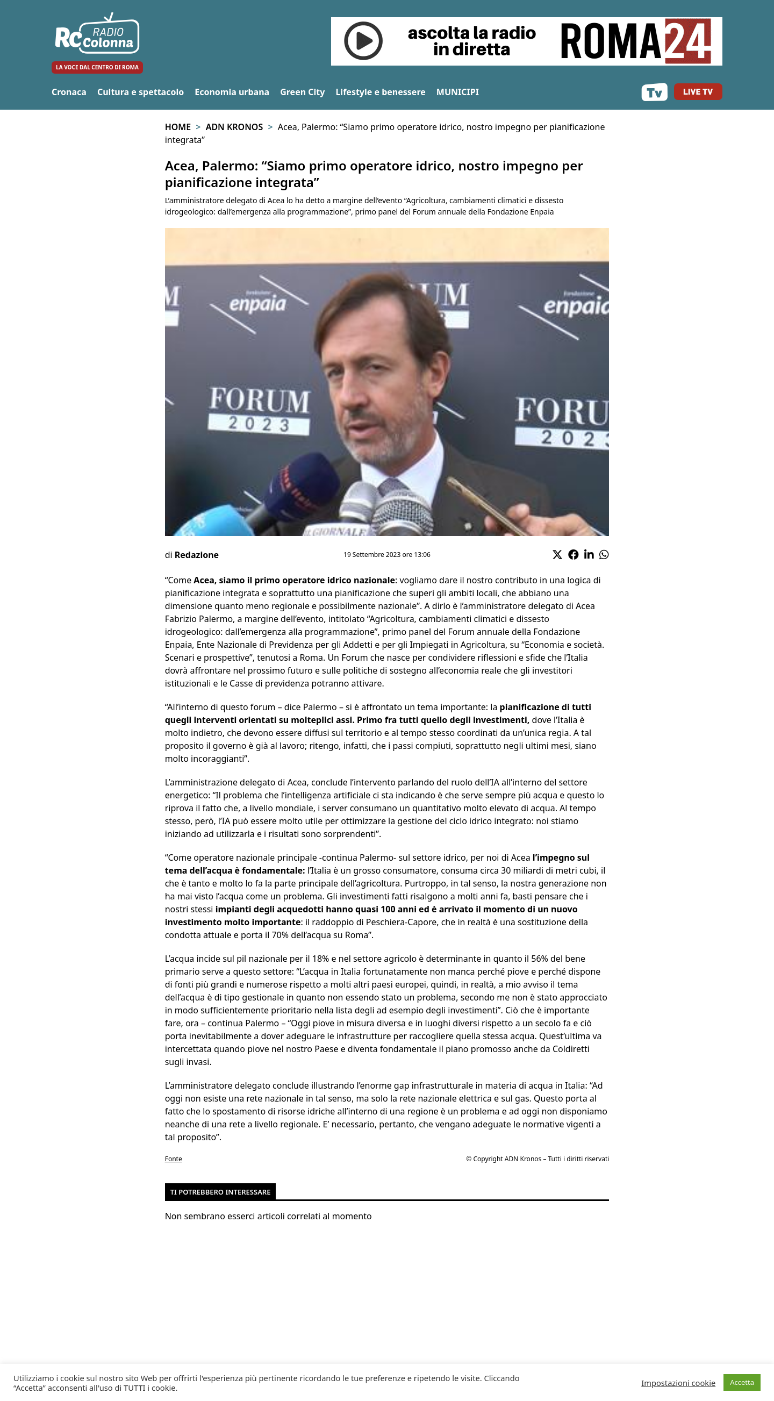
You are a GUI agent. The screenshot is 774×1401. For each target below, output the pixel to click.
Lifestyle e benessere (380, 92)
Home (178, 127)
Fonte (173, 1158)
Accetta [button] (742, 1382)
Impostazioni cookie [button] (678, 1383)
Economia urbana (232, 92)
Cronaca (69, 92)
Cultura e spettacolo (140, 92)
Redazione (197, 555)
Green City (302, 92)
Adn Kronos (234, 127)
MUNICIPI (457, 92)
